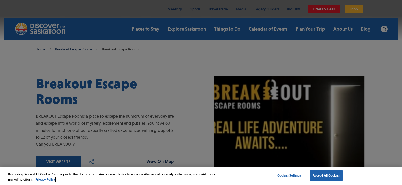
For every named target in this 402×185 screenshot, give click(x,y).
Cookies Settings (289, 175)
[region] (201, 176)
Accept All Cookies (326, 175)
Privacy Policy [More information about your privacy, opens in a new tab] (45, 179)
